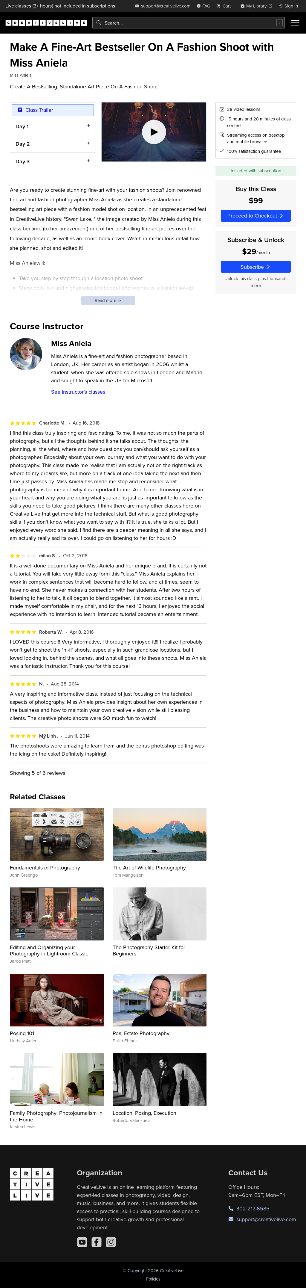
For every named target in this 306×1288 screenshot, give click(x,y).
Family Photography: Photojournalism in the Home (56, 1116)
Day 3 (23, 161)
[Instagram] (110, 1242)
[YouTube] (82, 1242)
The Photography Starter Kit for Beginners (149, 950)
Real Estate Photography (141, 1033)
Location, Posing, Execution (144, 1113)
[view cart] (225, 6)
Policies (153, 1279)
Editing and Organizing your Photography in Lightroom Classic (49, 950)
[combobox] (188, 22)
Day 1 (22, 126)
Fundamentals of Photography (45, 867)
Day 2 (23, 144)
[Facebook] (96, 1242)
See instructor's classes (78, 391)
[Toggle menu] (295, 22)
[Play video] (154, 131)
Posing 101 (22, 1033)
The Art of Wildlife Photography (149, 867)
